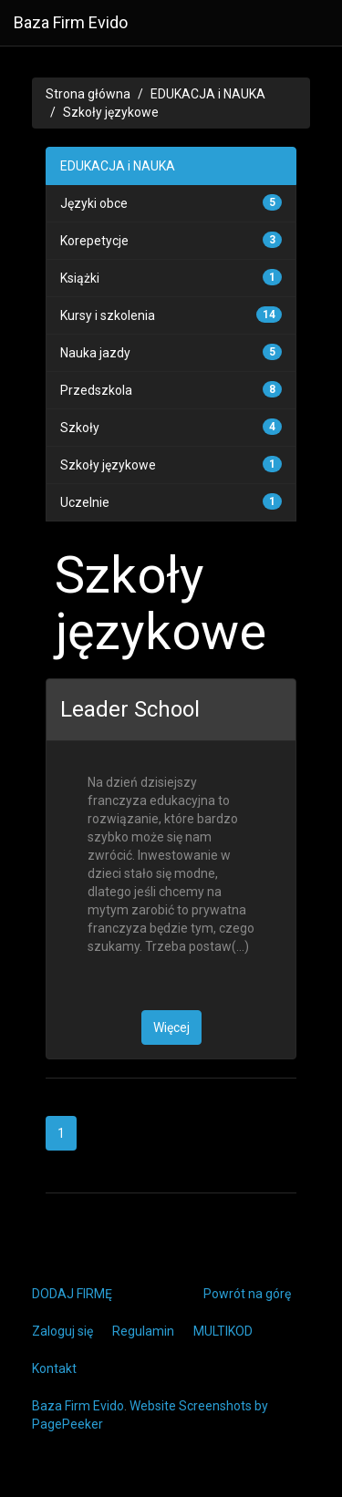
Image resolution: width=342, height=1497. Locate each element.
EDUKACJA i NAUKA (207, 94)
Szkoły (79, 427)
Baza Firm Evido (71, 22)
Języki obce (94, 203)
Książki (79, 278)
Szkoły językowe (111, 112)
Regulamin (143, 1331)
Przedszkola (96, 390)
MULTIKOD (223, 1331)
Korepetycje (94, 240)
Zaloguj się (62, 1331)
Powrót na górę (247, 1293)
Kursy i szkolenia (107, 315)
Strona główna (88, 94)
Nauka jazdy (95, 353)
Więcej (171, 1027)
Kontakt (54, 1368)
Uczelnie (84, 502)
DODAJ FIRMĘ (72, 1293)
